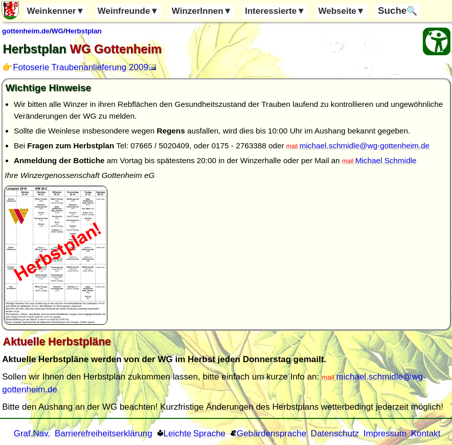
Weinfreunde (128, 11)
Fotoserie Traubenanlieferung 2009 (80, 67)
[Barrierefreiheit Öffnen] (436, 41)
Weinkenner (55, 11)
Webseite (341, 11)
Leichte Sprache (195, 433)
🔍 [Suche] (397, 10)
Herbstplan (83, 31)
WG (57, 31)
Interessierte (275, 11)
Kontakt (426, 433)
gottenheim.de (26, 31)
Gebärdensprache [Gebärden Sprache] (271, 433)
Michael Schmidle (386, 160)
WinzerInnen (202, 11)
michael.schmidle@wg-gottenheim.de (365, 145)
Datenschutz (335, 433)
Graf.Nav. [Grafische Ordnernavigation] (32, 433)
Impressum (385, 433)
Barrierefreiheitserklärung (103, 433)
